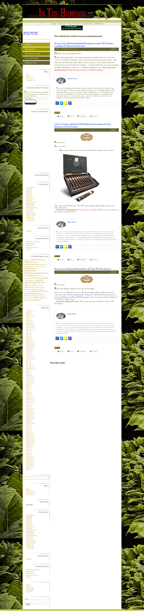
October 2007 (30, 464)
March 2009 (29, 433)
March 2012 (29, 394)
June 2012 (28, 388)
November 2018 (30, 346)
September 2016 (30, 350)
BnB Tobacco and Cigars (33, 241)
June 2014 (28, 364)
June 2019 (28, 333)
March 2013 (29, 375)
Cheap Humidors (31, 243)
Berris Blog (29, 189)
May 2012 (28, 390)
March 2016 (29, 353)
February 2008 (30, 457)
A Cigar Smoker (30, 187)
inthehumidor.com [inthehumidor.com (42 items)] (40, 291)
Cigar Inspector (30, 198)
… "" (86, 211)
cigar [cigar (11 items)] (25, 280)
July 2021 (28, 318)
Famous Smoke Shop (32, 247)
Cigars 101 (62, 24)
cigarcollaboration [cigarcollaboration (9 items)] (31, 280)
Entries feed (29, 77)
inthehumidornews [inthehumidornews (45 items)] (32, 294)
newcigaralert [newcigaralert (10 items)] (35, 296)
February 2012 (30, 396)
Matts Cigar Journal (31, 208)
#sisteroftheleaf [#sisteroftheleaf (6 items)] (40, 275)
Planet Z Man (30, 209)
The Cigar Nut (30, 220)
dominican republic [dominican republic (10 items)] (29, 289)
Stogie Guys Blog (31, 213)
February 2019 (30, 340)
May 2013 (28, 372)
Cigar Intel (29, 200)
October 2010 (30, 416)
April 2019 (29, 337)
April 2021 (29, 320)
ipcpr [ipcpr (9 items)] (42, 294)
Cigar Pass (29, 231)
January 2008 (29, 458)
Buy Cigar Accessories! (31, 34)
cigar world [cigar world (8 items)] (34, 287)
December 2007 (30, 460)
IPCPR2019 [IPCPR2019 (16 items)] (27, 296)
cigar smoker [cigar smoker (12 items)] (32, 285)
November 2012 (30, 379)
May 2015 (28, 361)
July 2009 (28, 425)
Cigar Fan (28, 196)
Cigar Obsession (30, 204)
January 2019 (29, 342)
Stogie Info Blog (30, 215)
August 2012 (29, 385)
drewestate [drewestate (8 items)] (36, 289)
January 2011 (29, 410)
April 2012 (29, 392)
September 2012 (30, 383)
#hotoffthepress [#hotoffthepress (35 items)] (30, 269)
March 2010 (29, 422)
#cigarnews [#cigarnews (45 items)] (29, 262)
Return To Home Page (30, 32)
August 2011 (29, 405)
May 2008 (29, 451)
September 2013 (30, 368)
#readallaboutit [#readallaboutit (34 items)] (30, 276)
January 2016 (29, 355)
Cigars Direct (29, 245)
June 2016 (28, 351)
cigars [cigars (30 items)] (26, 285)
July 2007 (28, 470)
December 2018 (30, 344)
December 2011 (30, 399)
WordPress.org (30, 80)
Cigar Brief (29, 193)
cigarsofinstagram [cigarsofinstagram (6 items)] (39, 285)
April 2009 (29, 431)
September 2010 (30, 418)
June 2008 (29, 449)
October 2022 (30, 311)
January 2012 (29, 398)
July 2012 (28, 386)
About (54, 24)
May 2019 (28, 335)
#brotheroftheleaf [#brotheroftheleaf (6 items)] (27, 259)
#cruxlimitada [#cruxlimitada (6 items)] (33, 266)
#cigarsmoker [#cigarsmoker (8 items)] (41, 264)
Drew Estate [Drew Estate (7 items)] (41, 289)
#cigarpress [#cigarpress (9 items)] (36, 262)
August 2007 (29, 468)
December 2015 (30, 357)
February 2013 (30, 377)
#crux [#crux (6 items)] (46, 264)
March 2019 (29, 338)
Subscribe (30, 102)
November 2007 (30, 462)
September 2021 (30, 316)
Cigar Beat (29, 191)
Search (26, 599)
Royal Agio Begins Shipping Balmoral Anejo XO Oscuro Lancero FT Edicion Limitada (83, 45)
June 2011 (28, 407)
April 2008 (29, 453)
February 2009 (30, 434)
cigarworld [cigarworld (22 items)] (28, 287)
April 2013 (29, 374)
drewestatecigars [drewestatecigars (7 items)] (27, 291)
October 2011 (29, 403)
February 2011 (30, 409)
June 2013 (28, 370)
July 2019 (28, 331)
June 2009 (29, 427)
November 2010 (30, 414)
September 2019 (30, 329)
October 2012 (29, 381)
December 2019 (30, 324)
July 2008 (28, 447)
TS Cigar (28, 249)
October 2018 (29, 348)
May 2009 (29, 429)
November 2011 (30, 401)
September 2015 (30, 359)
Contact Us (98, 24)
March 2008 (29, 455)
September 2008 (30, 444)
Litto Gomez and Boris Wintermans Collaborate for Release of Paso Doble (82, 125)
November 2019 (30, 326)
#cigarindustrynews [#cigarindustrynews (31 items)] (38, 260)
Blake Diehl (76, 49)
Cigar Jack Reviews (31, 202)
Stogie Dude (29, 211)
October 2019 (29, 327)
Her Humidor (30, 206)
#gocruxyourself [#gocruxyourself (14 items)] (40, 266)
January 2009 (29, 436)
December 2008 (30, 438)
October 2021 (29, 314)
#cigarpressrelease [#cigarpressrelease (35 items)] (31, 264)
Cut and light (87, 24)
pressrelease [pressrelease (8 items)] (30, 298)
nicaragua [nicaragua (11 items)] (41, 296)
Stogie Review (30, 217)
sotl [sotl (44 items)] (39, 300)
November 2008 (30, 440)
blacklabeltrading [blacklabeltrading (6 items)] (27, 278)
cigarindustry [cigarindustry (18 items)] (40, 280)
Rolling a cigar (74, 24)
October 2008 (30, 442)
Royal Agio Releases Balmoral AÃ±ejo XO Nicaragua (82, 269)
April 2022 (29, 313)
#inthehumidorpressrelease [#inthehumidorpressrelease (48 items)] (36, 273)
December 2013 (30, 366)
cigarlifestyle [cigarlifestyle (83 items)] (38, 282)
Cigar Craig (29, 195)
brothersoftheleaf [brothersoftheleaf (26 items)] (41, 278)
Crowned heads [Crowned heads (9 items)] (40, 287)
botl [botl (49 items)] (33, 278)
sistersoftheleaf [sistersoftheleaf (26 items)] (32, 300)
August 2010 (29, 420)
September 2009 (30, 423)
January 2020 (29, 322)
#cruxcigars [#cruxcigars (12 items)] (27, 266)
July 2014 (28, 362)
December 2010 (30, 412)
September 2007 (30, 466)
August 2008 (29, 446)
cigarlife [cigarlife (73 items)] (28, 282)
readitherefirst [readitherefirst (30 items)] (38, 298)
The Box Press (30, 219)
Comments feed (30, 78)
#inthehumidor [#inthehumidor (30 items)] (30, 271)
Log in (28, 75)
